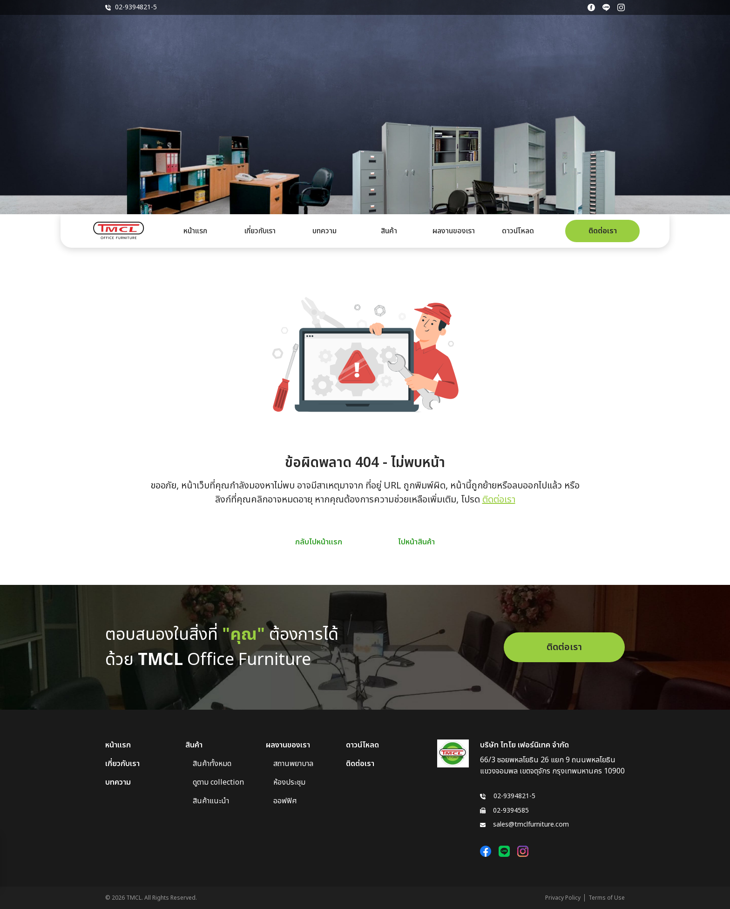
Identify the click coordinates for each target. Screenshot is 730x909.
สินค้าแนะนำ (211, 801)
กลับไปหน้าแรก (318, 542)
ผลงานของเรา (454, 231)
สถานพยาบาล (293, 763)
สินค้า (389, 231)
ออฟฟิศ (285, 801)
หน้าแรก (195, 231)
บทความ (324, 231)
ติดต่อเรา (602, 231)
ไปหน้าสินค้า (416, 542)
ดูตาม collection (218, 782)
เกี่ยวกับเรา (260, 231)
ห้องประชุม (289, 782)
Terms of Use (606, 898)
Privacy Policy (563, 898)
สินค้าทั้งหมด (212, 763)
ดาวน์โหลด (518, 231)
